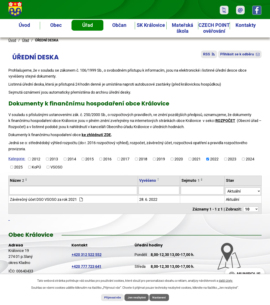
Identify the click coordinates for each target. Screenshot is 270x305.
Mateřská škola (182, 28)
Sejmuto (191, 180)
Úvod (24, 25)
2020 (178, 159)
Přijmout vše (109, 297)
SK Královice (151, 25)
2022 (214, 159)
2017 (125, 159)
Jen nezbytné (137, 297)
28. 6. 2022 (148, 199)
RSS (205, 55)
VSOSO (56, 167)
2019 (161, 159)
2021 (196, 159)
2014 (72, 159)
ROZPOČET (225, 120)
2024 (250, 159)
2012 (36, 159)
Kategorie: (16, 158)
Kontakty (246, 25)
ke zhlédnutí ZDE (96, 135)
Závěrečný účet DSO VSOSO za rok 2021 (46, 199)
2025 (18, 167)
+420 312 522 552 (86, 252)
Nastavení (162, 297)
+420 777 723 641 (86, 264)
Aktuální (233, 199)
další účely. (226, 280)
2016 (107, 159)
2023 (232, 159)
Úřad (87, 25)
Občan (119, 25)
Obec (56, 25)
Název (17, 180)
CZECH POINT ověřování (214, 28)
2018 (143, 159)
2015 (89, 159)
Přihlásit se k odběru (238, 55)
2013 (54, 159)
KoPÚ (36, 167)
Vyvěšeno (147, 180)
